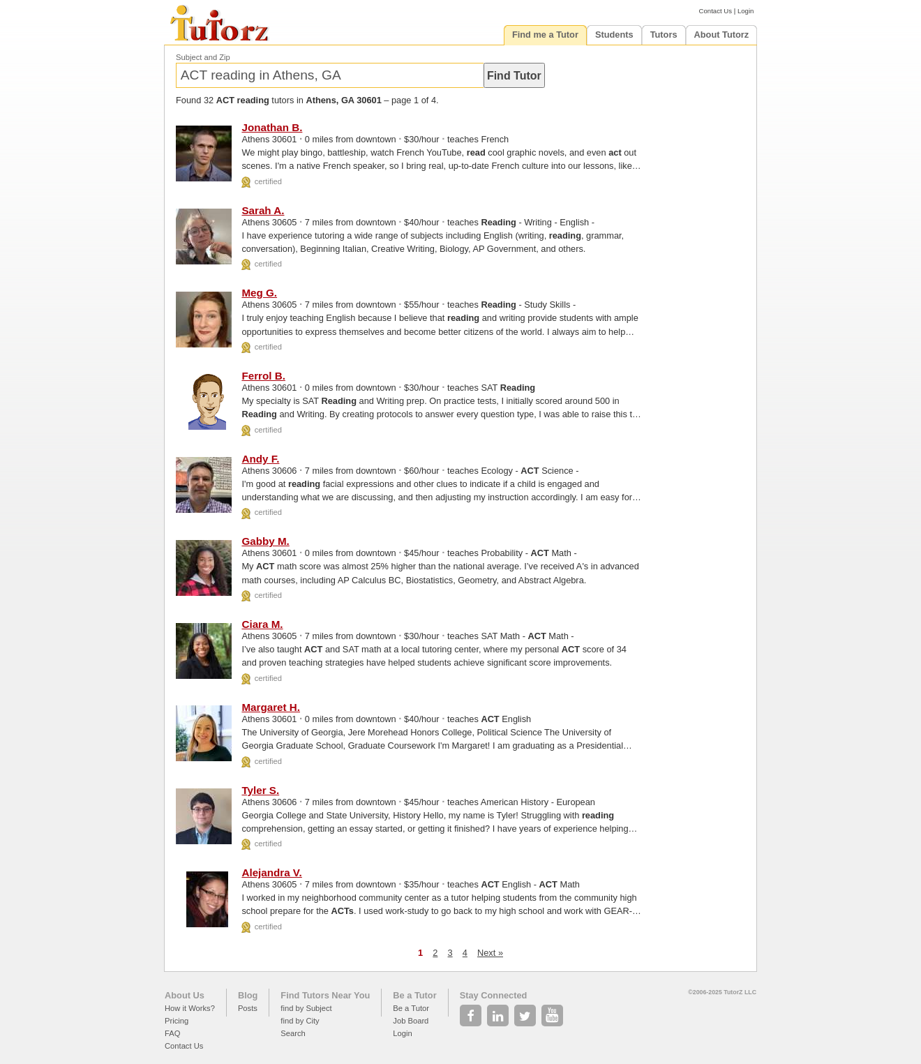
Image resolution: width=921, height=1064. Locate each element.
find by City (299, 1021)
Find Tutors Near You (325, 995)
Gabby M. (265, 541)
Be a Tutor (414, 995)
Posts (247, 1008)
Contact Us (715, 11)
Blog (247, 995)
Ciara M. (262, 624)
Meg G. (259, 293)
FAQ (172, 1033)
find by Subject (305, 1008)
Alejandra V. (271, 872)
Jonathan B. (271, 127)
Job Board (410, 1021)
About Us (184, 995)
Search (292, 1033)
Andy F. (260, 459)
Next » (490, 952)
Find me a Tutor (545, 34)
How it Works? (190, 1008)
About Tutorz (721, 34)
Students (614, 34)
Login (745, 11)
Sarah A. (262, 210)
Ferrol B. (263, 376)
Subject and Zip (203, 57)
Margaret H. (270, 707)
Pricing (176, 1021)
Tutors (663, 34)
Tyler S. (260, 790)
